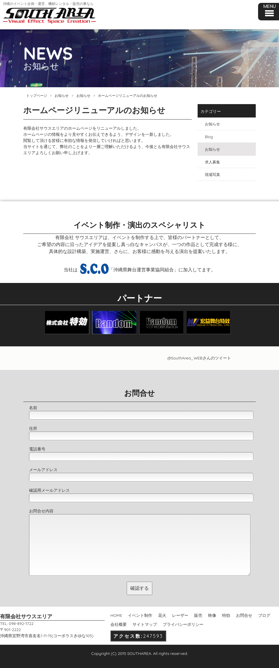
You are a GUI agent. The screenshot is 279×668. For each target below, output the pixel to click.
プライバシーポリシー (183, 624)
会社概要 (118, 624)
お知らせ (62, 95)
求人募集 (212, 162)
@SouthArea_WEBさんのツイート (199, 358)
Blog (209, 136)
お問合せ (244, 615)
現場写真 (212, 174)
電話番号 (37, 449)
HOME (116, 615)
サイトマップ (145, 624)
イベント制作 (140, 615)
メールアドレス (43, 469)
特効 (226, 615)
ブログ (264, 615)
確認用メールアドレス (49, 490)
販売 (198, 615)
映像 (212, 615)
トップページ (36, 95)
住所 (33, 428)
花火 (162, 615)
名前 (33, 407)
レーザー (180, 615)
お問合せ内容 (41, 511)
